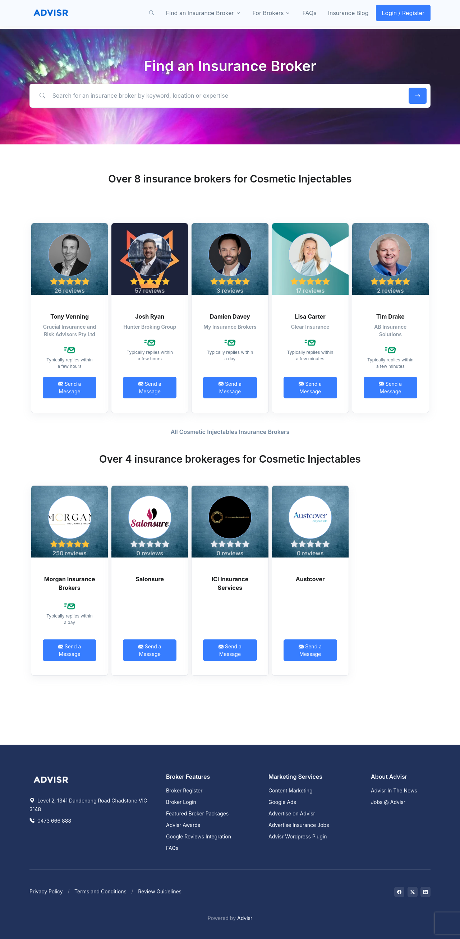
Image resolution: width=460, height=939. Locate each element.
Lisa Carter (310, 316)
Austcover (310, 579)
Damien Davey (230, 316)
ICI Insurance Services (230, 583)
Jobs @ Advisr (388, 802)
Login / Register (403, 13)
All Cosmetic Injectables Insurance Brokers (230, 431)
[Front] (51, 13)
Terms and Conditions (100, 891)
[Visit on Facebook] (399, 892)
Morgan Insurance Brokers (69, 583)
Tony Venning (69, 316)
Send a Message (69, 387)
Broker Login (181, 802)
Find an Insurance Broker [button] (200, 13)
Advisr (244, 918)
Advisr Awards (183, 825)
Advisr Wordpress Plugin (297, 836)
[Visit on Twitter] (413, 892)
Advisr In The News (394, 790)
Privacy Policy (46, 891)
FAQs (309, 13)
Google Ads (282, 802)
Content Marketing (290, 790)
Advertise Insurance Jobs (298, 825)
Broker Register (184, 790)
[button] (151, 13)
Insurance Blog (348, 13)
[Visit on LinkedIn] (425, 892)
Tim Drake (390, 316)
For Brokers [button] (268, 13)
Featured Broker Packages (197, 813)
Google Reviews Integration (198, 836)
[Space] (51, 778)
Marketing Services (295, 776)
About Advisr (389, 776)
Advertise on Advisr (291, 813)
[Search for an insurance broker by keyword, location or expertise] (218, 95)
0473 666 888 (50, 821)
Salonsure (150, 579)
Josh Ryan (149, 316)
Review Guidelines (159, 891)
